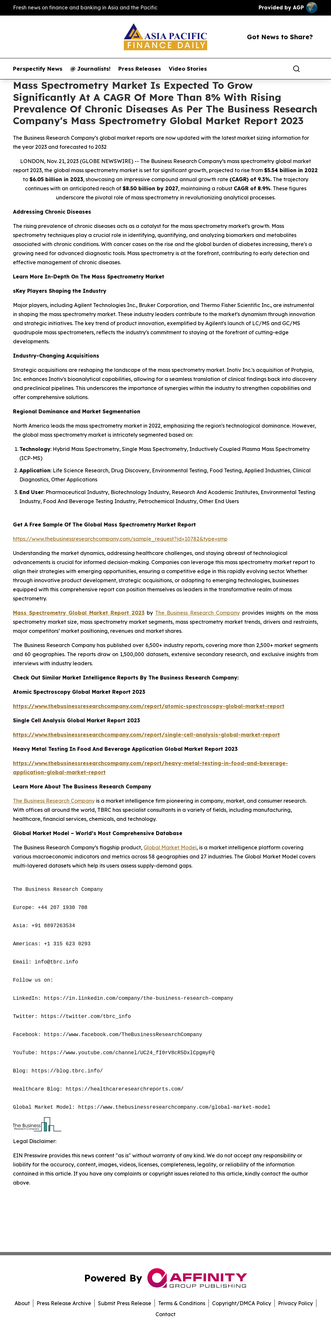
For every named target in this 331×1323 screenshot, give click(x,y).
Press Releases (139, 68)
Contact (165, 1314)
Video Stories (188, 68)
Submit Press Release (124, 1303)
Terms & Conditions (181, 1303)
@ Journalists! (90, 68)
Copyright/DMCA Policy (241, 1303)
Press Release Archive (64, 1303)
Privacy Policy (295, 1303)
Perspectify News (37, 68)
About (22, 1303)
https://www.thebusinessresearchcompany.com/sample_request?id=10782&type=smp (120, 539)
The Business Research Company (197, 612)
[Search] (296, 68)
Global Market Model (170, 847)
